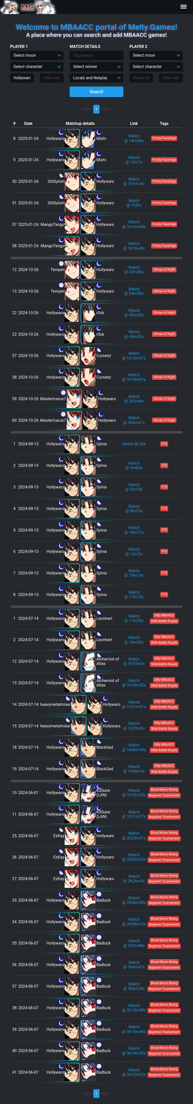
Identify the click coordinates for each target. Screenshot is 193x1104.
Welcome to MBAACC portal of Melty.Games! (96, 27)
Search (97, 91)
